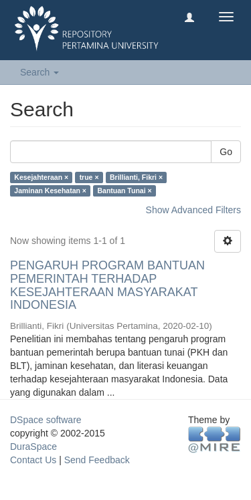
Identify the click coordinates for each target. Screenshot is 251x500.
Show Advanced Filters (193, 210)
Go (226, 151)
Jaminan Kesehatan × (50, 190)
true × (89, 177)
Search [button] (39, 72)
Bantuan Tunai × (124, 190)
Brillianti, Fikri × (136, 177)
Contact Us (33, 460)
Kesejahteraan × (41, 177)
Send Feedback (97, 460)
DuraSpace (33, 446)
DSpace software (46, 419)
